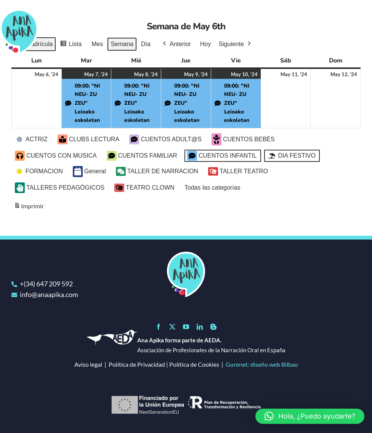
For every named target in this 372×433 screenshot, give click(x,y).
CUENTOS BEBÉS (243, 139)
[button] (309, 416)
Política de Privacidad (137, 364)
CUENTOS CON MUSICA (56, 156)
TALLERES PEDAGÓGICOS (59, 187)
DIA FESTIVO (291, 156)
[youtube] (186, 327)
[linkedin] (200, 327)
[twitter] (172, 327)
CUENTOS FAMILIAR (142, 156)
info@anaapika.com (49, 294)
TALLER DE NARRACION (157, 171)
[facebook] (159, 327)
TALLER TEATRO (238, 171)
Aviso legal (88, 364)
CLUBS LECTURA (88, 139)
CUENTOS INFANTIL (222, 156)
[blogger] (213, 327)
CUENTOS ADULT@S (165, 139)
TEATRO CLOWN (144, 188)
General (89, 171)
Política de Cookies (194, 364)
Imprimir (29, 207)
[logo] (186, 255)
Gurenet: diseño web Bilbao (262, 364)
